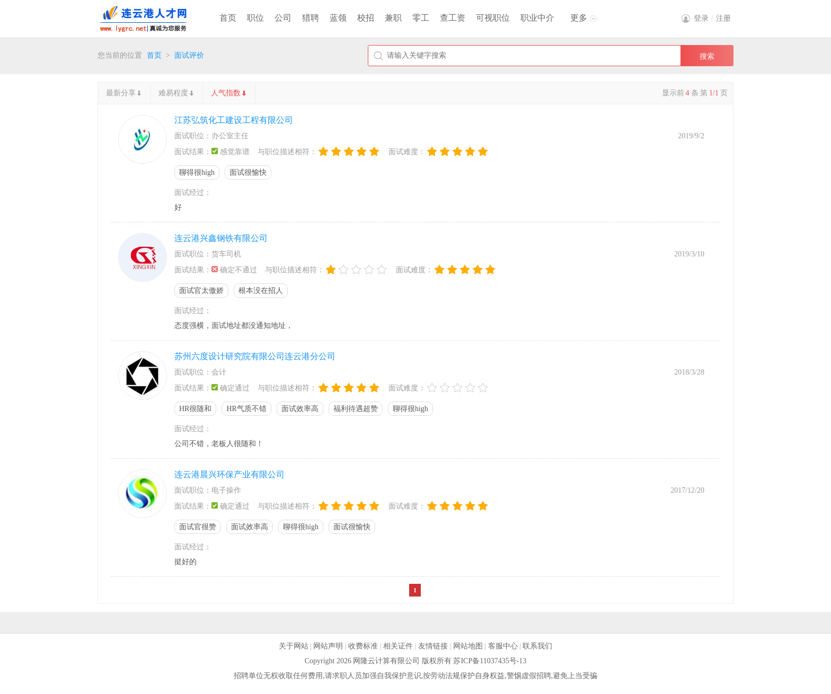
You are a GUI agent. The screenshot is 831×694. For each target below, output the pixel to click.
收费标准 (363, 646)
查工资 (452, 17)
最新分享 (121, 93)
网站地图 (468, 646)
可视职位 (493, 17)
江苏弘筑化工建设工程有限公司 (233, 119)
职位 (255, 17)
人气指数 (226, 93)
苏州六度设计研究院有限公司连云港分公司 (254, 356)
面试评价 (189, 55)
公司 (283, 17)
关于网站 (293, 646)
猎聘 (310, 17)
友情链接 (433, 646)
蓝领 (338, 17)
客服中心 (503, 646)
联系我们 (537, 646)
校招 (365, 17)
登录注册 (712, 18)
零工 (420, 17)
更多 (578, 17)
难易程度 (173, 93)
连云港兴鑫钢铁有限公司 (221, 238)
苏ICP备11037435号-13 (489, 661)
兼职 (393, 17)
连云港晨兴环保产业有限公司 (229, 474)
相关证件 (398, 646)
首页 (227, 17)
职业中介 (537, 17)
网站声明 (328, 646)
